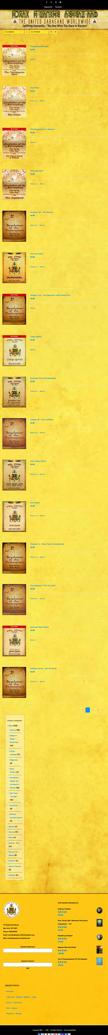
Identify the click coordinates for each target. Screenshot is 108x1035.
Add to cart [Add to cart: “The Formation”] (35, 267)
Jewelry (12, 832)
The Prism (34, 88)
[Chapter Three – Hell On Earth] (14, 682)
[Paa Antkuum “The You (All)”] (14, 599)
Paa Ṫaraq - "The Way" (14, 795)
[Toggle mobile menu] (104, 14)
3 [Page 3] (92, 710)
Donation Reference (28, 946)
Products (12, 860)
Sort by (9, 32)
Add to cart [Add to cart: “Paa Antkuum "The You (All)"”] (35, 599)
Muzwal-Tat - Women (14, 853)
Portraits (10, 991)
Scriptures (14, 805)
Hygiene (12, 826)
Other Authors (13, 770)
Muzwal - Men (14, 843)
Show (35, 32)
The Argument (36, 171)
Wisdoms (12, 875)
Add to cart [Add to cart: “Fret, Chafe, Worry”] (35, 474)
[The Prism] (14, 101)
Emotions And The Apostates (43, 378)
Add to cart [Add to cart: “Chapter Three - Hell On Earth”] (35, 682)
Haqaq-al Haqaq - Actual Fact (14, 739)
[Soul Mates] (14, 516)
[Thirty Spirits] (14, 350)
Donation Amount (27, 961)
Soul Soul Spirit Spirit (39, 627)
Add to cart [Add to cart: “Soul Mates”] (35, 516)
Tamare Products (15, 866)
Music (11, 837)
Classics (13, 730)
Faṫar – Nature (12, 1008)
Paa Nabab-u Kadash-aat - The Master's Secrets (15, 782)
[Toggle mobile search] (100, 14)
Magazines (14, 760)
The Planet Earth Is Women (42, 129)
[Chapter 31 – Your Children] (14, 433)
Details (33, 59)
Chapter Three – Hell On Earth (43, 669)
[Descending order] (27, 32)
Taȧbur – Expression (14, 1002)
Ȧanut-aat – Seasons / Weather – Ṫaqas (21, 997)
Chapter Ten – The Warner (41, 212)
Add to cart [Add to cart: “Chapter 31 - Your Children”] (35, 433)
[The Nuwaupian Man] (14, 60)
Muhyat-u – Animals (14, 1013)
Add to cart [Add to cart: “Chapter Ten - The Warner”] (35, 225)
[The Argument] (14, 184)
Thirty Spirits (36, 337)
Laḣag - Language (13, 753)
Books (11, 725)
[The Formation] (14, 267)
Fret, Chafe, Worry (38, 461)
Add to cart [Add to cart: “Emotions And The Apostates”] (35, 391)
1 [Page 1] (82, 710)
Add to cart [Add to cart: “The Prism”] (35, 101)
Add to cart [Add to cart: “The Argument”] (35, 184)
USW (47, 1030)
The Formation (36, 254)
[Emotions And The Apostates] (14, 392)
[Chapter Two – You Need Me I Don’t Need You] (14, 309)
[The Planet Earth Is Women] (14, 143)
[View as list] (55, 32)
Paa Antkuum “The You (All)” (43, 586)
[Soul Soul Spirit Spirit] (14, 641)
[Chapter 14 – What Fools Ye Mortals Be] (14, 558)
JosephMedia (72, 1030)
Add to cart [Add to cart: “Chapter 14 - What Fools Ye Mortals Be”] (35, 557)
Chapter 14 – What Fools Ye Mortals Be (47, 544)
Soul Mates (35, 503)
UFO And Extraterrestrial (16, 816)
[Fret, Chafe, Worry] (14, 475)
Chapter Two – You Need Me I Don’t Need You (50, 295)
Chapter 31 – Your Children (41, 420)
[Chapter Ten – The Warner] (14, 226)
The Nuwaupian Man (39, 46)
